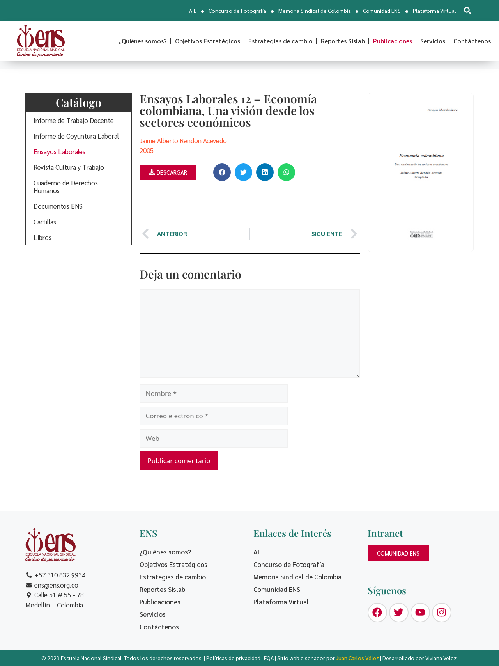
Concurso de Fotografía (237, 10)
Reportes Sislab (343, 41)
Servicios (432, 41)
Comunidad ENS (382, 10)
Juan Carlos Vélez (357, 657)
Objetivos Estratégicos (207, 41)
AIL (192, 10)
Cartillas (45, 221)
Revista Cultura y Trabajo (69, 167)
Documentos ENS (58, 206)
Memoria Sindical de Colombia (314, 10)
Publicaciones (392, 41)
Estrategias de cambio (280, 41)
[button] (467, 10)
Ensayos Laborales (59, 151)
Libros (42, 237)
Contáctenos (472, 41)
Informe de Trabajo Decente (74, 120)
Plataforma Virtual (434, 10)
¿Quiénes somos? (143, 41)
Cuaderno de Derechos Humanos (66, 186)
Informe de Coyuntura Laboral (76, 135)
